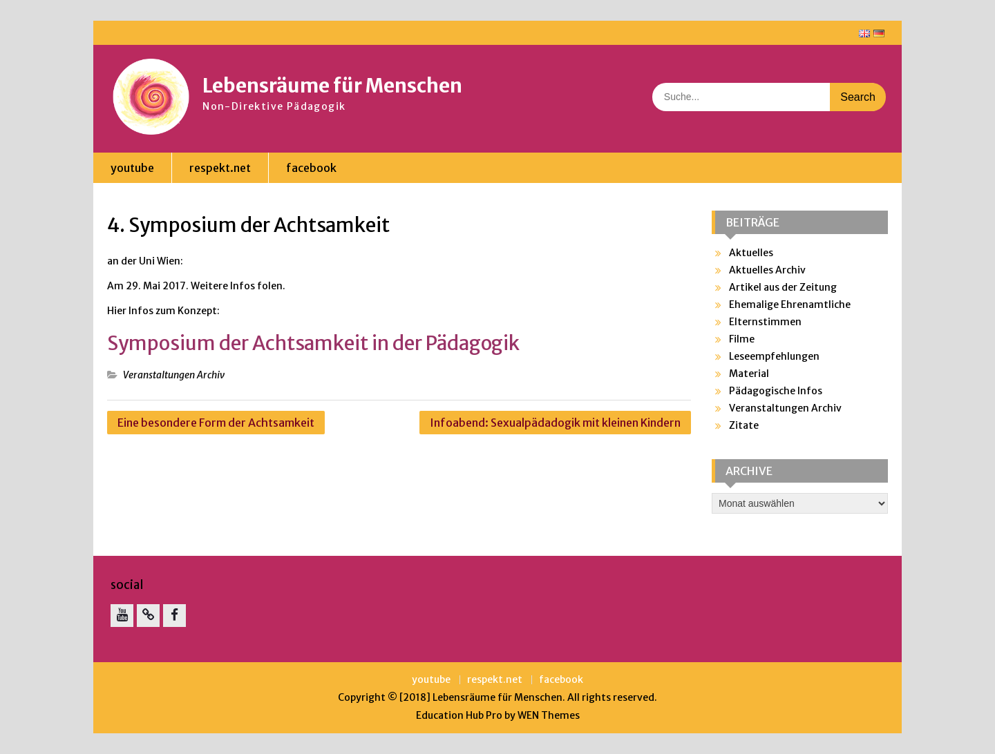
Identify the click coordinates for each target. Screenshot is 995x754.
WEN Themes (549, 715)
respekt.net (220, 168)
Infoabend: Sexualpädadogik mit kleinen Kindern (555, 422)
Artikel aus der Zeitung (783, 287)
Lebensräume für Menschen (332, 85)
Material (749, 373)
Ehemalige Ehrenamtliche (790, 304)
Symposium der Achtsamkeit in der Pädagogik (313, 343)
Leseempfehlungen (774, 356)
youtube (132, 168)
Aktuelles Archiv (767, 270)
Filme (742, 339)
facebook (311, 168)
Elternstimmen (765, 322)
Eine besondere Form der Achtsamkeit (215, 422)
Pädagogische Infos (775, 391)
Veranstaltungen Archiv (174, 375)
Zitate (744, 425)
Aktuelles (751, 252)
